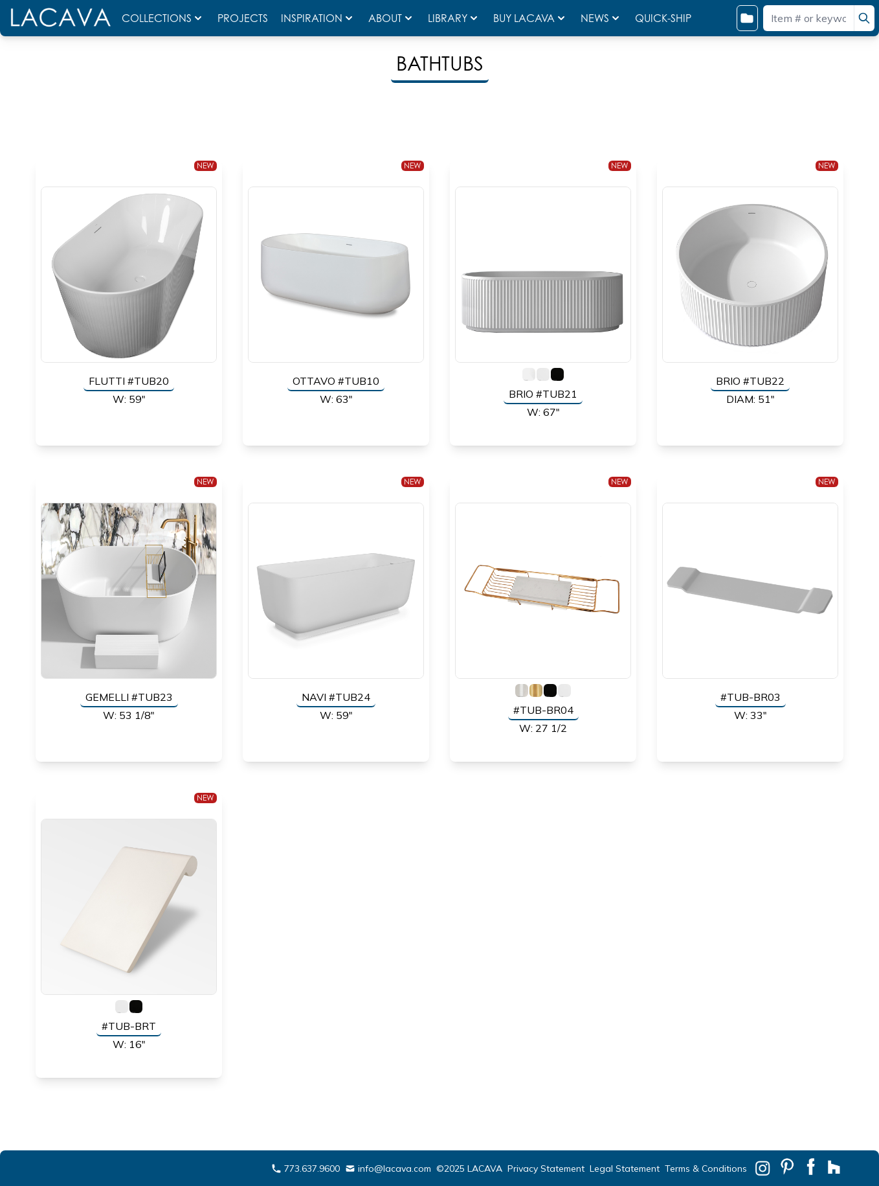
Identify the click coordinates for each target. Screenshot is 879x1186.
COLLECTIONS (163, 18)
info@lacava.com (388, 1168)
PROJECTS (244, 18)
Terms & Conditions (706, 1168)
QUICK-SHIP (663, 18)
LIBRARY (454, 18)
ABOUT (391, 18)
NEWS (601, 18)
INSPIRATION (318, 18)
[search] (864, 18)
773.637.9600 (305, 1168)
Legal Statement (625, 1168)
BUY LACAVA (530, 18)
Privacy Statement (545, 1168)
